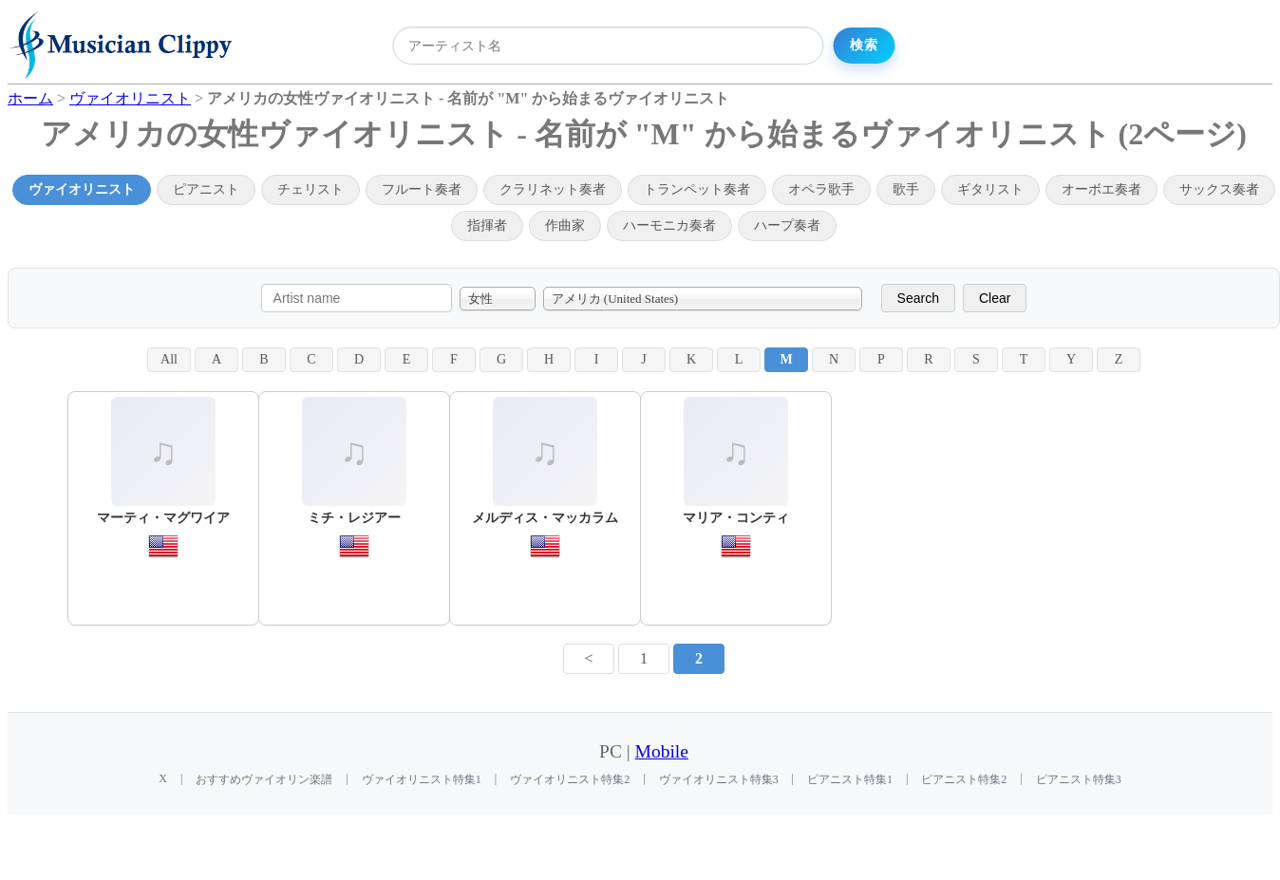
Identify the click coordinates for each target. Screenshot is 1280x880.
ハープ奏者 (787, 225)
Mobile (661, 751)
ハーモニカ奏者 (669, 225)
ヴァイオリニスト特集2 (570, 779)
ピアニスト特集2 (964, 779)
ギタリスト (990, 189)
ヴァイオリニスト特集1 (421, 779)
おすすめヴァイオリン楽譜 (264, 779)
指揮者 (487, 225)
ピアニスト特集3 (1078, 779)
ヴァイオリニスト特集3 (719, 779)
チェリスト (310, 189)
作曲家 (565, 225)
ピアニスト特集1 (850, 779)
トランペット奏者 (697, 189)
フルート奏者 (421, 189)
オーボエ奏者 (1101, 189)
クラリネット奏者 (552, 189)
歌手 (906, 189)
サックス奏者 (1219, 189)
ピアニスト (206, 189)
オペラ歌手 (821, 189)
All (169, 359)
